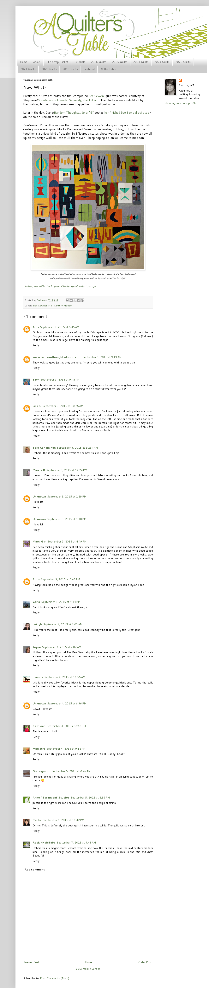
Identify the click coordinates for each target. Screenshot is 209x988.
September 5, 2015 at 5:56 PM (90, 797)
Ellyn (36, 380)
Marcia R (39, 470)
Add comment (35, 869)
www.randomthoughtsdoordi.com (57, 357)
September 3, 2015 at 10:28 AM (62, 406)
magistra (39, 749)
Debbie (41, 300)
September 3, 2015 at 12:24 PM (66, 470)
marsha (38, 677)
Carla (36, 602)
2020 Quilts (49, 69)
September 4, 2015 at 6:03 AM (62, 624)
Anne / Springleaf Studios (51, 797)
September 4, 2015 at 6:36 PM (66, 703)
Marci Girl (39, 541)
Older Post (145, 962)
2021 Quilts (28, 69)
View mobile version (88, 969)
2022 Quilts (183, 62)
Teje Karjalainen (44, 448)
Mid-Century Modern (60, 305)
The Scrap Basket (57, 62)
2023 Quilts (162, 62)
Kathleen (39, 726)
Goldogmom (41, 771)
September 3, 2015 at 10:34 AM (77, 448)
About (36, 62)
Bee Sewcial (96, 96)
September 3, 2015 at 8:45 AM (59, 327)
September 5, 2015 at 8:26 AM (71, 771)
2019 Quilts (70, 69)
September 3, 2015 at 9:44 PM (60, 602)
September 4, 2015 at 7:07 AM (61, 647)
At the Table (108, 69)
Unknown (39, 496)
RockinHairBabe (44, 842)
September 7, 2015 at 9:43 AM (76, 842)
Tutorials (79, 62)
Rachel (37, 820)
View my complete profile (180, 103)
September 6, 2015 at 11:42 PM (63, 820)
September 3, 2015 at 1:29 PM (66, 496)
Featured (89, 69)
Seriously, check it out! (84, 100)
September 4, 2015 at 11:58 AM (64, 677)
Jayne (37, 647)
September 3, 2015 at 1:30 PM (66, 519)
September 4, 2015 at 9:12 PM (66, 749)
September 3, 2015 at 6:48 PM (60, 579)
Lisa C (37, 406)
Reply (36, 345)
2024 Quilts (140, 62)
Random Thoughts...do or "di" (74, 112)
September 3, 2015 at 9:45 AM (60, 380)
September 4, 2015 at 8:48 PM (66, 726)
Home (23, 62)
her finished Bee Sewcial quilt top (126, 112)
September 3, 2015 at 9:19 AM (102, 357)
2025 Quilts (119, 62)
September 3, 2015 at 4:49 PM (67, 541)
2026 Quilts (98, 62)
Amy (36, 327)
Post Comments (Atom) (54, 978)
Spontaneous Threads (52, 100)
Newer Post (31, 962)
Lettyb (37, 624)
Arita (36, 579)
